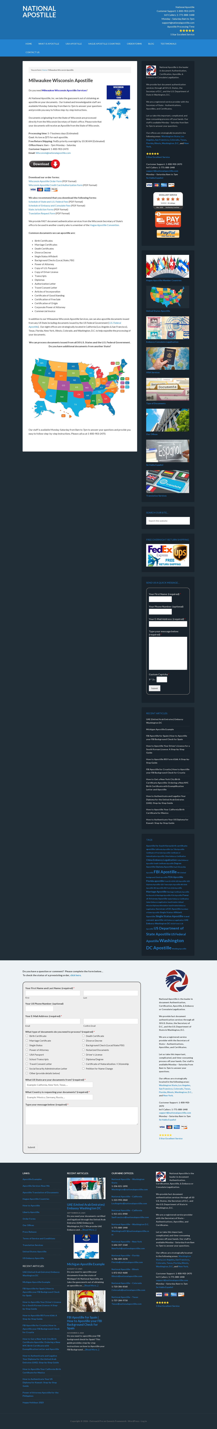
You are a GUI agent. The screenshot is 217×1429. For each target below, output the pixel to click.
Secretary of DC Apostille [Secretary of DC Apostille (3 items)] (168, 909)
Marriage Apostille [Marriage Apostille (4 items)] (156, 891)
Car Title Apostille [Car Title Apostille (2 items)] (177, 849)
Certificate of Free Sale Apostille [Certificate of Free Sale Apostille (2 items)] (158, 853)
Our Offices (152, 434)
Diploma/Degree (94, 1059)
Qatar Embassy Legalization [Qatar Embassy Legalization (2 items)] (156, 902)
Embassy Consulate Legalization (162, 342)
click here (75, 975)
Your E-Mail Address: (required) (167, 619)
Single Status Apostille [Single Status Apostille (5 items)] (169, 916)
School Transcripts (39, 1059)
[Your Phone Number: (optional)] (160, 612)
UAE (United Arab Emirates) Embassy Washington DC (86, 1206)
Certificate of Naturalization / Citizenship (107, 1063)
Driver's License (94, 1054)
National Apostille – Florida (125, 1255)
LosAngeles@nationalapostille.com (129, 1203)
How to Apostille (31, 1205)
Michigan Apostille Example (160, 729)
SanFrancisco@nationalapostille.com (130, 1217)
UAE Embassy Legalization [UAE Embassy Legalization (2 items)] (174, 920)
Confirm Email (89, 1026)
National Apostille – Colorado (127, 1283)
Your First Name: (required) (165, 594)
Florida (149, 143)
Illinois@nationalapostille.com (127, 1276)
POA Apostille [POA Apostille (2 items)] (176, 895)
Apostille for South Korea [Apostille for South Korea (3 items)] (158, 846)
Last (85, 998)
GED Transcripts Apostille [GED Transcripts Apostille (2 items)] (170, 884)
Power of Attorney (39, 1049)
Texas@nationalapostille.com (127, 1304)
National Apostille (39, 12)
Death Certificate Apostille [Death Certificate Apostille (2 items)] (164, 863)
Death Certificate (95, 1035)
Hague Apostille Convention (104, 225)
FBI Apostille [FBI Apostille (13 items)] (165, 871)
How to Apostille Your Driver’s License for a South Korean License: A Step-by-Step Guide (168, 749)
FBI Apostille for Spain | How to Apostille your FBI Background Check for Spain (41, 1292)
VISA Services (153, 372)
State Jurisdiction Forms (41, 209)
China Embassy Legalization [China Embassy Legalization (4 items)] (161, 859)
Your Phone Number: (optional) (166, 606)
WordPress (133, 1421)
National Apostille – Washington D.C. (130, 1224)
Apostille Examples (32, 1179)
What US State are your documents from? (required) (55, 1079)
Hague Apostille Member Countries (164, 280)
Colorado (174, 139)
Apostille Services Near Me (36, 1186)
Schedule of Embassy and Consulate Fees (50, 205)
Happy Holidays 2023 (33, 1402)
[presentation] (48, 1139)
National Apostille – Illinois (125, 1269)
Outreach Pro (96, 1421)
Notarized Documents (97, 1049)
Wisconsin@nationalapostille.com (53, 152)
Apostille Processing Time (180, 26)
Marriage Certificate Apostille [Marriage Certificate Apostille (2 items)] (178, 892)
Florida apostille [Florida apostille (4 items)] (155, 880)
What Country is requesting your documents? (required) (57, 1092)
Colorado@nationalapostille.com (128, 1290)
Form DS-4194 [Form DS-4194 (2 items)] (169, 881)
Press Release (29, 1232)
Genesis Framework (116, 1421)
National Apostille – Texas (125, 1297)
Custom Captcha (159, 674)
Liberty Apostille (31, 1212)
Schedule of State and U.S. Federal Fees (48, 201)
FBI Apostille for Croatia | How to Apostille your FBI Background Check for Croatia (41, 1329)
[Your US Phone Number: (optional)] (39, 1009)
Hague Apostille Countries (36, 1199)
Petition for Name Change (99, 1068)
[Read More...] (89, 1229)
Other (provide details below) (44, 1073)
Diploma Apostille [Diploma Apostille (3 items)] (164, 867)
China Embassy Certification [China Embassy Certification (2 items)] (175, 856)
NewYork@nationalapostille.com (128, 1248)
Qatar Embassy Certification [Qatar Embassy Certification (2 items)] (178, 899)
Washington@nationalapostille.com (130, 1189)
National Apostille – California (127, 1196)
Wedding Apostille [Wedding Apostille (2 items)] (179, 949)
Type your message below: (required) (164, 633)
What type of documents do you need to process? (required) (60, 1031)
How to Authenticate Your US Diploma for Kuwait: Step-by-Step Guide (40, 1382)
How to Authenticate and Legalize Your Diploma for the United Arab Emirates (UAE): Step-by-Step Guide (166, 799)
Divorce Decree (94, 1040)
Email (27, 1026)
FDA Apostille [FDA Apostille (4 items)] (175, 877)
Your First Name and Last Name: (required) (49, 988)
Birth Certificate (37, 1035)
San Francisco (162, 139)
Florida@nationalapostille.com (127, 1262)
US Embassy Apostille (33, 1258)
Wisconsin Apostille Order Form (45, 181)
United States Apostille (158, 311)
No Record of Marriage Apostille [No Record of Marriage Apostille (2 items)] (158, 895)
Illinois (157, 143)
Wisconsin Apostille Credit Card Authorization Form (55, 185)
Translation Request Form (42, 213)
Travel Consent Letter (40, 1063)
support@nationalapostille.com (178, 22)
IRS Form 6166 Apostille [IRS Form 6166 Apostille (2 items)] (173, 888)
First (27, 998)
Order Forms (29, 1218)
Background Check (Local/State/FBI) (105, 1045)
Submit (154, 688)
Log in (144, 1421)
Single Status (35, 1045)
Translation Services (156, 495)
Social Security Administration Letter (48, 1068)
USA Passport (36, 1054)
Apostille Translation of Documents (41, 1192)
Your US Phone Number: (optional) (44, 1003)
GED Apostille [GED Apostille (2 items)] (180, 881)
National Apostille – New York (127, 1241)
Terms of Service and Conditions (39, 1238)
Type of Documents (156, 403)
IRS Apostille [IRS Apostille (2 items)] (159, 888)
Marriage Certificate (40, 1040)
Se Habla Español (154, 178)
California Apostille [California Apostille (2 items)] (162, 849)
